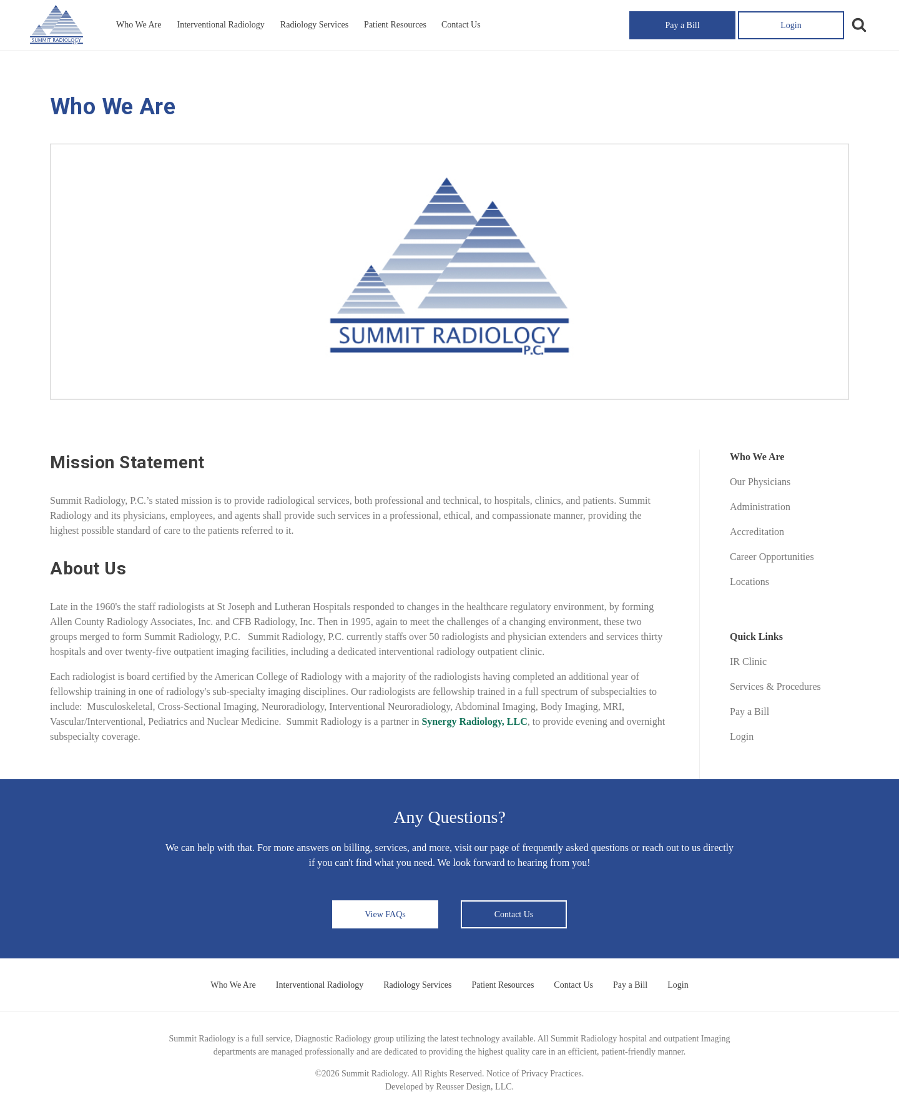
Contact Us (461, 24)
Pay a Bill (682, 25)
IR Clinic (748, 661)
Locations (749, 581)
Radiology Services (314, 24)
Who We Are (138, 24)
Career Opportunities (772, 556)
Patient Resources (395, 24)
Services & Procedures (775, 686)
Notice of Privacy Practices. (535, 1073)
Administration (760, 506)
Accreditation (757, 531)
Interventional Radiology (220, 24)
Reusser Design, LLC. (475, 1086)
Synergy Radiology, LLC (474, 721)
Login (790, 25)
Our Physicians (760, 481)
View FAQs (385, 914)
